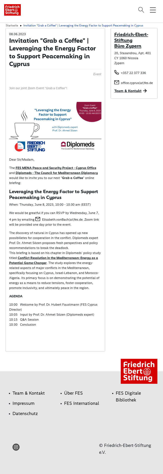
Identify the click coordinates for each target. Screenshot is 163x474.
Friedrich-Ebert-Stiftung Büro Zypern (131, 40)
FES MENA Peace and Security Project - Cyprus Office (56, 168)
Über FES (73, 393)
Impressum (23, 403)
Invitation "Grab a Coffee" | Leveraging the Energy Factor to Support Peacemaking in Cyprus (83, 25)
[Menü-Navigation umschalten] (153, 9)
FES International (81, 403)
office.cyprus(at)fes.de (137, 83)
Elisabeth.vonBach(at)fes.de (62, 219)
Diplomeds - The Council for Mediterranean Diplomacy (57, 173)
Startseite (12, 25)
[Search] (142, 9)
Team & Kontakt (128, 91)
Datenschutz (25, 413)
